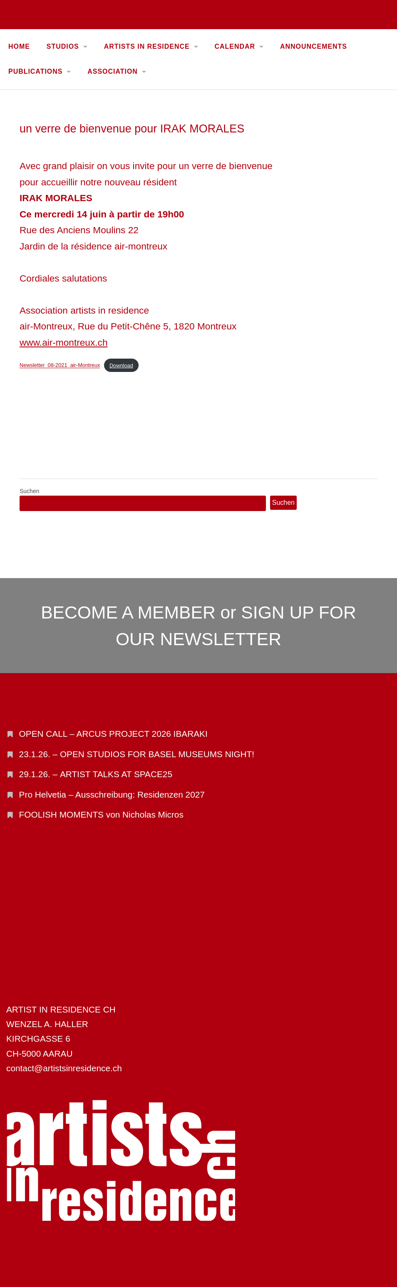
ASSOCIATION (112, 71)
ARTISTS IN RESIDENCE (147, 46)
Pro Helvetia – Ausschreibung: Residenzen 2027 (112, 794)
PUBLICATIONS (35, 71)
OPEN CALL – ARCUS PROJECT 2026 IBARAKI (113, 733)
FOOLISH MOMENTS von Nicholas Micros (101, 814)
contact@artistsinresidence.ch (64, 1068)
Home (19, 46)
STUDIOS (63, 46)
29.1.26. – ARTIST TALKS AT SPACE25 (95, 774)
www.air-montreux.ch (64, 342)
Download (121, 365)
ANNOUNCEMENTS (313, 46)
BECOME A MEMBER (128, 612)
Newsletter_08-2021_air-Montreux (60, 365)
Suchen (29, 491)
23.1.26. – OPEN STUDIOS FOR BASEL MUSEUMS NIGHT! (137, 754)
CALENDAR (235, 46)
